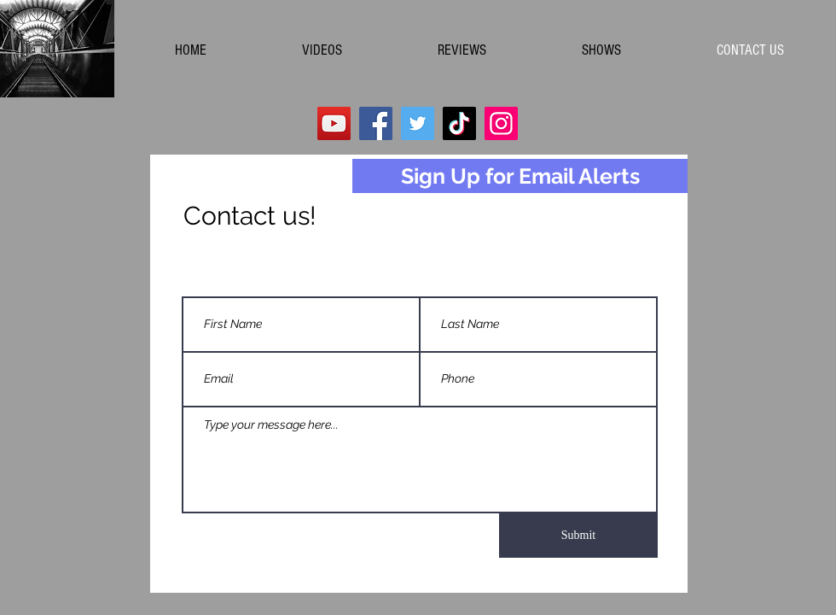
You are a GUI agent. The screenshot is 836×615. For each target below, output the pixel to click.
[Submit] (578, 535)
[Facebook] (375, 123)
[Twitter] (417, 123)
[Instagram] (501, 123)
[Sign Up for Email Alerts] (520, 176)
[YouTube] (334, 123)
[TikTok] (459, 123)
